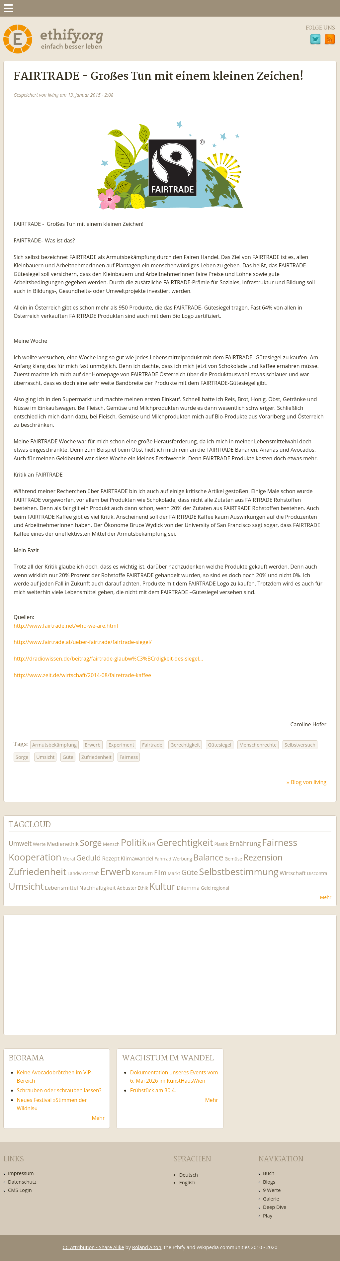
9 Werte (272, 1190)
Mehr (325, 897)
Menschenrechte (258, 745)
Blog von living (308, 782)
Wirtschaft (293, 873)
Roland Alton (146, 1247)
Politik (134, 842)
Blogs (269, 1181)
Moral (69, 859)
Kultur (162, 886)
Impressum (21, 1173)
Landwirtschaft (83, 873)
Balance (208, 857)
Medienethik (63, 844)
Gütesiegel (219, 745)
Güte (67, 757)
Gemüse (233, 859)
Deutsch (188, 1174)
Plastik (221, 844)
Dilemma (188, 887)
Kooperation (35, 857)
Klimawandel (137, 858)
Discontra (317, 873)
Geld (206, 888)
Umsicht (45, 757)
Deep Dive (274, 1207)
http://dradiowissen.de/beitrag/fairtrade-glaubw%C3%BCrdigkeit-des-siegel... (108, 658)
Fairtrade (152, 745)
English (187, 1182)
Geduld (88, 857)
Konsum (142, 873)
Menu (8, 8)
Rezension (263, 857)
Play (267, 1215)
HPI (151, 844)
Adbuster (126, 888)
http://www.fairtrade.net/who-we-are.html (66, 625)
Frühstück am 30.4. (153, 1090)
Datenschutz (22, 1181)
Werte (39, 844)
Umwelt (20, 843)
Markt (174, 873)
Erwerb (93, 745)
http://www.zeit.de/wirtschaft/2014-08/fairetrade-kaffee (82, 675)
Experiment (121, 745)
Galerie (271, 1198)
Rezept (110, 858)
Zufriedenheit (96, 757)
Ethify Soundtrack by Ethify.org (58, 970)
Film (160, 872)
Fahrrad (162, 859)
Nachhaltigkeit (97, 887)
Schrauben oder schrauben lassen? (59, 1090)
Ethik (142, 888)
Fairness (129, 757)
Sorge (22, 757)
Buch (269, 1173)
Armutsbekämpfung (54, 745)
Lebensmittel (61, 887)
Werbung (182, 859)
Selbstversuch (300, 745)
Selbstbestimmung (239, 871)
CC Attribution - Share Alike (93, 1247)
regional (220, 888)
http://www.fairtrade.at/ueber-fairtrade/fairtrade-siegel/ (83, 642)
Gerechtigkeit (185, 745)
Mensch (111, 844)
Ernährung (245, 843)
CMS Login (20, 1190)
